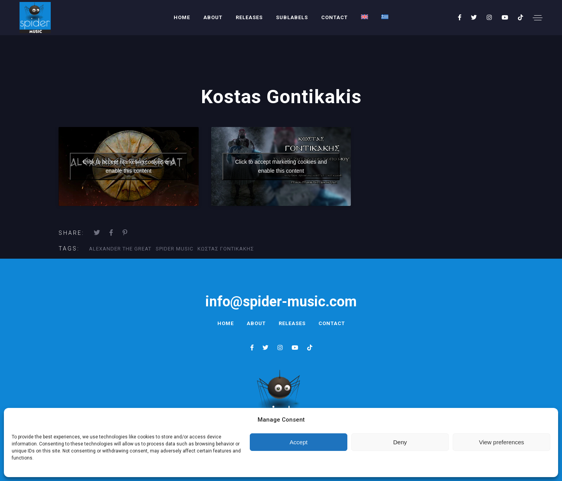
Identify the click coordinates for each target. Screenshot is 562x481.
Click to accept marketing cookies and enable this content (128, 166)
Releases (249, 17)
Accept (299, 442)
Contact (334, 17)
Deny (400, 442)
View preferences (501, 442)
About (212, 17)
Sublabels (292, 17)
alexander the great (120, 249)
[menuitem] (364, 16)
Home (182, 17)
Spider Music (174, 249)
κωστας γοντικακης (225, 249)
